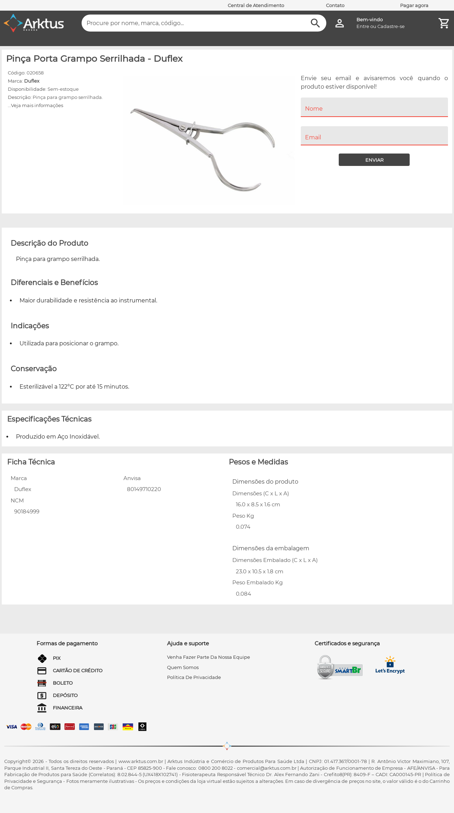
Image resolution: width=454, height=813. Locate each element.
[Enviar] (374, 160)
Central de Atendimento (256, 5)
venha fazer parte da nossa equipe (208, 657)
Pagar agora (414, 5)
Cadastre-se (391, 26)
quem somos (183, 667)
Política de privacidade (194, 677)
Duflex (31, 81)
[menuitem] (374, 121)
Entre (362, 26)
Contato (335, 5)
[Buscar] (315, 23)
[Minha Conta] (339, 23)
